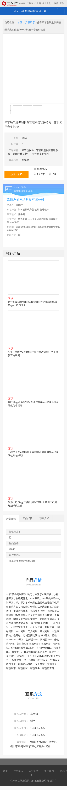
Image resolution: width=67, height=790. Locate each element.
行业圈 (38, 3)
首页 (19, 22)
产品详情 (27, 518)
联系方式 (44, 518)
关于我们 (49, 771)
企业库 (22, 3)
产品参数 (11, 518)
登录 (62, 3)
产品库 (30, 3)
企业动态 (33, 771)
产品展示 (30, 22)
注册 (56, 3)
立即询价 (16, 174)
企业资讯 (46, 3)
